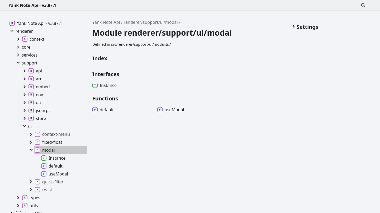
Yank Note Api (106, 22)
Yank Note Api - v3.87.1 (32, 5)
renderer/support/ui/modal (151, 22)
